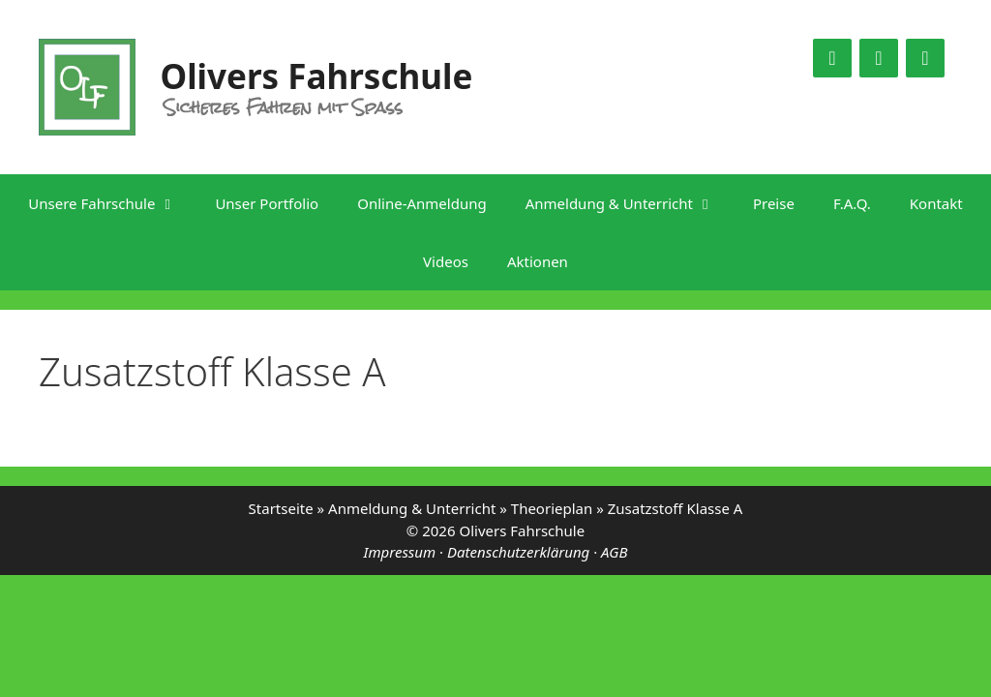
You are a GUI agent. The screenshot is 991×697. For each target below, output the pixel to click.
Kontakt (936, 203)
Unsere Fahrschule (111, 203)
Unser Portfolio (266, 203)
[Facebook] (832, 58)
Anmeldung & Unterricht (630, 203)
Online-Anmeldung (422, 203)
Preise (774, 203)
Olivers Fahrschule (317, 76)
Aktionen (537, 261)
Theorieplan (551, 508)
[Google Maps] (925, 58)
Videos (445, 261)
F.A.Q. (852, 203)
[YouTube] (878, 58)
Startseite (281, 508)
